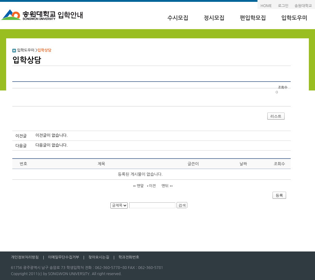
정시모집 (214, 18)
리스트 (275, 116)
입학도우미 (294, 18)
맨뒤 (165, 186)
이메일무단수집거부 (63, 257)
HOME (266, 6)
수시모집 (177, 18)
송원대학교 (303, 6)
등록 (279, 195)
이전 (152, 186)
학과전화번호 (128, 257)
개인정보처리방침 (24, 257)
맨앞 (140, 186)
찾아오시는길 (98, 257)
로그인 (283, 6)
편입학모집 (253, 18)
